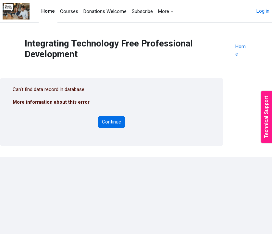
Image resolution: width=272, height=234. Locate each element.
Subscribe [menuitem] (142, 11)
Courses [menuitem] (69, 11)
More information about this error (51, 102)
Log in (262, 11)
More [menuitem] (163, 11)
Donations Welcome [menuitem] (105, 11)
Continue (111, 122)
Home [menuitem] (48, 11)
